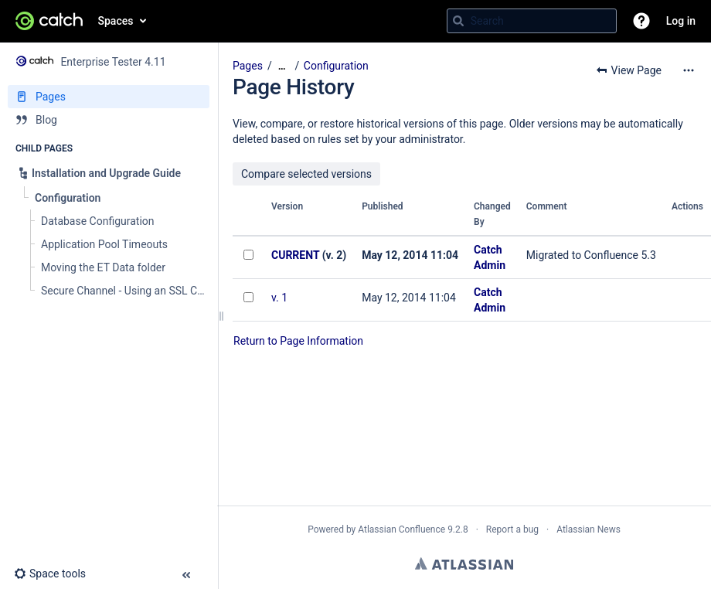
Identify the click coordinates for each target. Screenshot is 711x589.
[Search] (458, 21)
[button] (641, 21)
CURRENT (295, 255)
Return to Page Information (298, 341)
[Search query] (532, 21)
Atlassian (464, 563)
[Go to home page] (49, 21)
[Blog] (108, 119)
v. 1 (279, 297)
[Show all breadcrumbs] (282, 66)
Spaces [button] (116, 21)
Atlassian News (588, 529)
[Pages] (108, 96)
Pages (248, 66)
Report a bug (512, 529)
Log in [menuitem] (681, 21)
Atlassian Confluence (401, 529)
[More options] (688, 70)
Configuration (336, 66)
